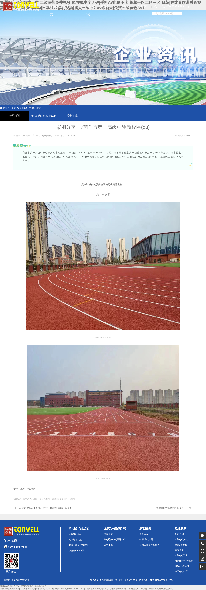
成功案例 (124, 6)
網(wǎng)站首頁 (51, 10)
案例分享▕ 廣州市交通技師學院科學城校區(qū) (47, 508)
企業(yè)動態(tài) (87, 10)
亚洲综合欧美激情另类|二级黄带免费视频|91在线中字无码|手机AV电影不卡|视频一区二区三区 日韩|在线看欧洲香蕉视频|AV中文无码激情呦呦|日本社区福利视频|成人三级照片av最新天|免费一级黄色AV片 (86, 588)
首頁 (5, 108)
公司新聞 (36, 108)
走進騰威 (142, 6)
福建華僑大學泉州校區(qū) (169, 508)
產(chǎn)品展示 (69, 6)
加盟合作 (106, 6)
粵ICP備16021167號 (20, 580)
